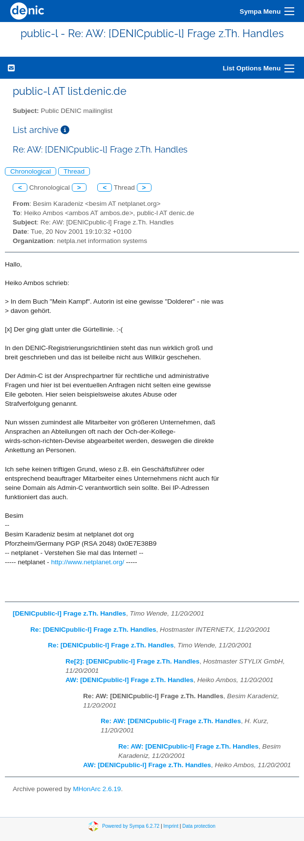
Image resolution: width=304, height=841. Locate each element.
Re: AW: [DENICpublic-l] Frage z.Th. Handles (171, 721)
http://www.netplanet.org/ (87, 562)
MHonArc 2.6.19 (97, 789)
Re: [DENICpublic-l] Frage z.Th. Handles (93, 629)
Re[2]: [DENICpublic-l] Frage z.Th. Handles (132, 661)
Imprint (170, 825)
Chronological (30, 171)
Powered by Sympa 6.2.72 (130, 825)
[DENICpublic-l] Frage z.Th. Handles (69, 613)
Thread (74, 171)
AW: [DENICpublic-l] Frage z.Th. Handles (129, 680)
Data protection (199, 825)
